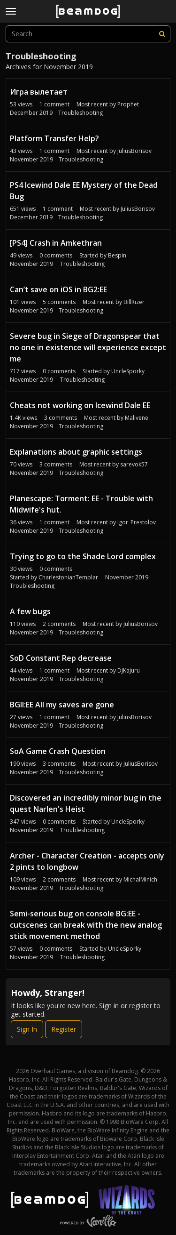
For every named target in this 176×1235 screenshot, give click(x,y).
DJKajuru (128, 670)
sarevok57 (134, 464)
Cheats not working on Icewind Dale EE (80, 405)
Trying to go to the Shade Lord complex (83, 556)
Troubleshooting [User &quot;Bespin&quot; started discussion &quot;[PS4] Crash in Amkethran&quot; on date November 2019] (82, 264)
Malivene (136, 418)
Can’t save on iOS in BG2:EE (58, 289)
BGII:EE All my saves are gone (62, 704)
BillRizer (134, 302)
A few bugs (30, 611)
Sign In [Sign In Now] (27, 1029)
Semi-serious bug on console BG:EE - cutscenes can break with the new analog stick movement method (86, 924)
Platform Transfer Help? (54, 138)
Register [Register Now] (63, 1029)
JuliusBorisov (134, 151)
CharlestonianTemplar (68, 577)
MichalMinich (140, 879)
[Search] (161, 33)
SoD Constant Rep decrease (61, 658)
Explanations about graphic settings (76, 452)
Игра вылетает (39, 92)
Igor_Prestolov (136, 522)
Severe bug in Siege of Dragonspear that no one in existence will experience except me (88, 347)
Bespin (117, 255)
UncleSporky (128, 371)
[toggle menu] (11, 11)
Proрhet (128, 104)
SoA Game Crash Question (58, 751)
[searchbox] (88, 33)
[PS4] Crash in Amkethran (56, 243)
